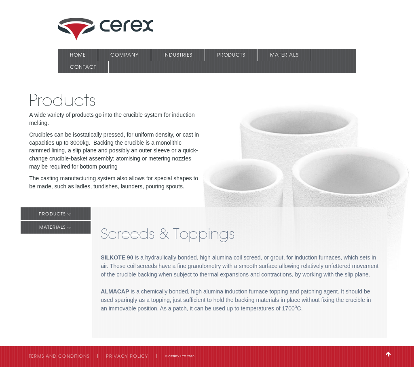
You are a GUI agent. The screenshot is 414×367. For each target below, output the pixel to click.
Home (78, 55)
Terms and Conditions (59, 356)
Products (231, 55)
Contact (83, 67)
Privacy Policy (127, 356)
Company (124, 55)
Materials (284, 55)
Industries (177, 55)
